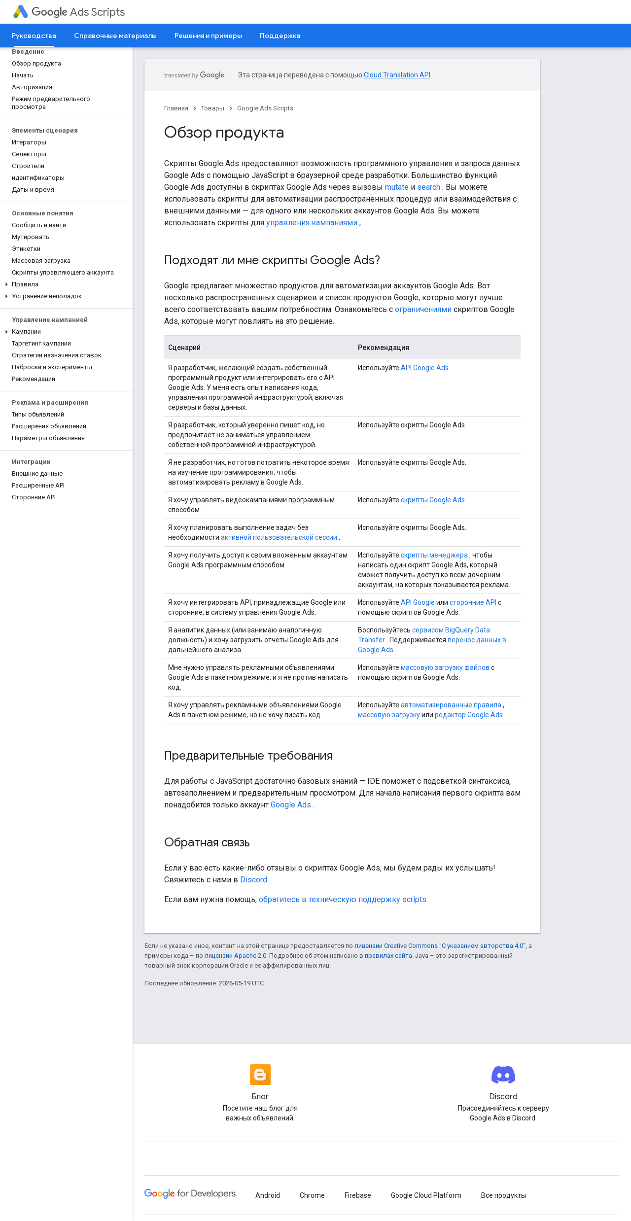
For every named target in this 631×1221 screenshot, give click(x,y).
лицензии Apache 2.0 (235, 955)
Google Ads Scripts (265, 108)
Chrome (312, 1195)
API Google (418, 602)
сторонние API (473, 602)
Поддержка (280, 35)
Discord (253, 879)
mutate (397, 187)
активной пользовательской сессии (279, 537)
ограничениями (423, 309)
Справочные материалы (115, 35)
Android (267, 1195)
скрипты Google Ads (433, 500)
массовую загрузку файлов (445, 667)
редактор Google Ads (469, 715)
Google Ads (291, 804)
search (428, 187)
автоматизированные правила (451, 705)
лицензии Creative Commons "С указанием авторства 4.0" (440, 945)
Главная (176, 108)
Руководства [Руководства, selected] (34, 35)
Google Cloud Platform (426, 1195)
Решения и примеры (208, 35)
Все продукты (503, 1195)
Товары (212, 108)
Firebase (358, 1195)
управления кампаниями (311, 222)
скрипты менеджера (434, 555)
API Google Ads (425, 368)
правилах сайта (388, 955)
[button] (64, 284)
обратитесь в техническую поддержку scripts (342, 899)
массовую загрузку (389, 715)
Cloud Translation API (397, 75)
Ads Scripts (78, 12)
